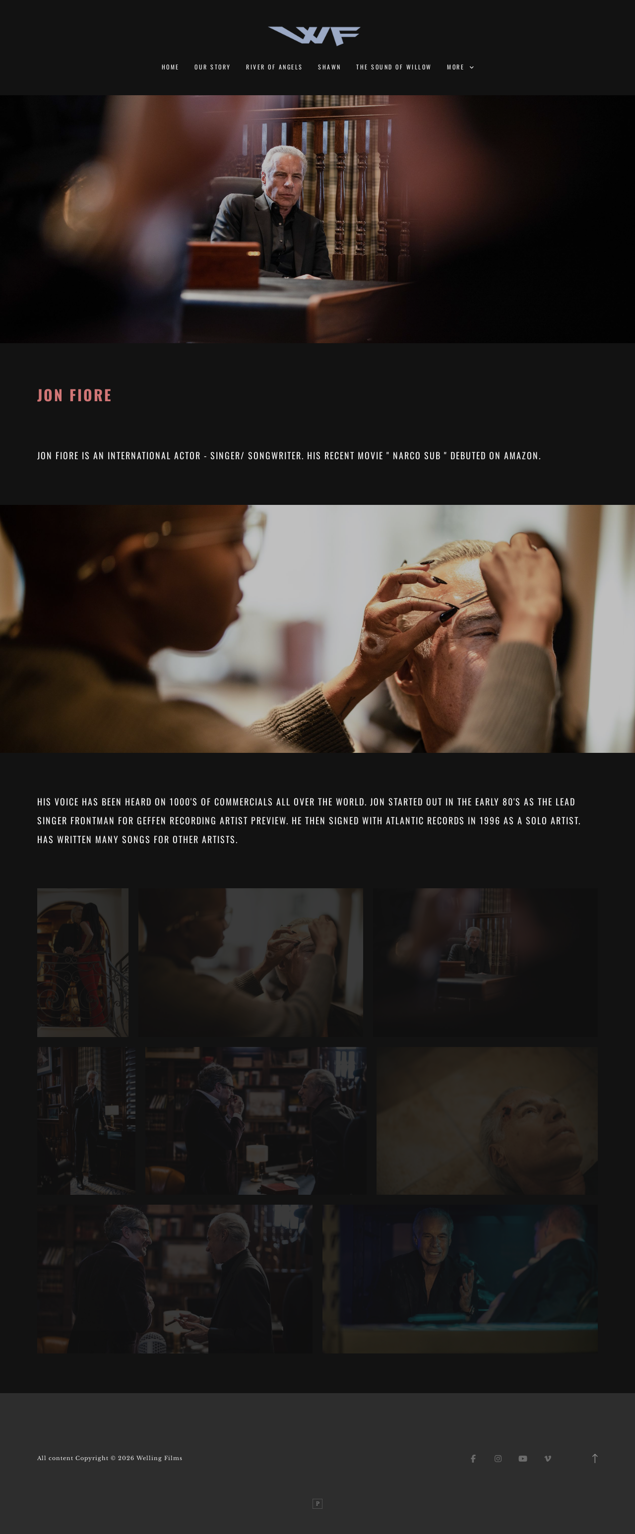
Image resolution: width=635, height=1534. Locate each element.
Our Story (212, 66)
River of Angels (274, 66)
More (460, 66)
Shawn (329, 66)
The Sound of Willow (394, 66)
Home (171, 66)
